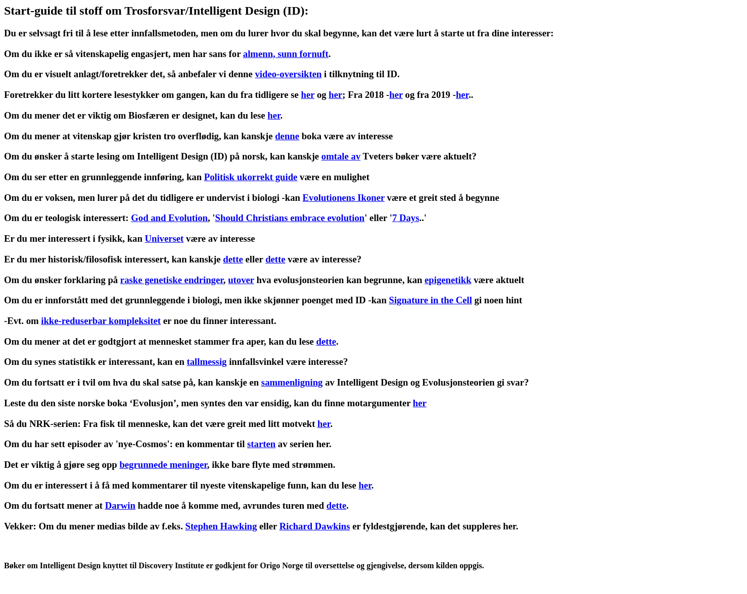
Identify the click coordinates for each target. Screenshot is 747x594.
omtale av (340, 156)
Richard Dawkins (314, 526)
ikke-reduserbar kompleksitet (101, 320)
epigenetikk (448, 280)
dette (233, 259)
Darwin (120, 505)
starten (261, 444)
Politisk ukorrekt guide (251, 177)
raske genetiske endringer (171, 280)
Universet (164, 238)
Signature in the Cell (430, 300)
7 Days (405, 217)
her (308, 94)
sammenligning (292, 382)
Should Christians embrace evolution (290, 217)
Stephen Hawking (221, 526)
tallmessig (206, 361)
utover (241, 280)
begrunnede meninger (163, 464)
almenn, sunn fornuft (286, 53)
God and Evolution (169, 217)
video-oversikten (288, 74)
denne (287, 136)
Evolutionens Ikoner (344, 197)
